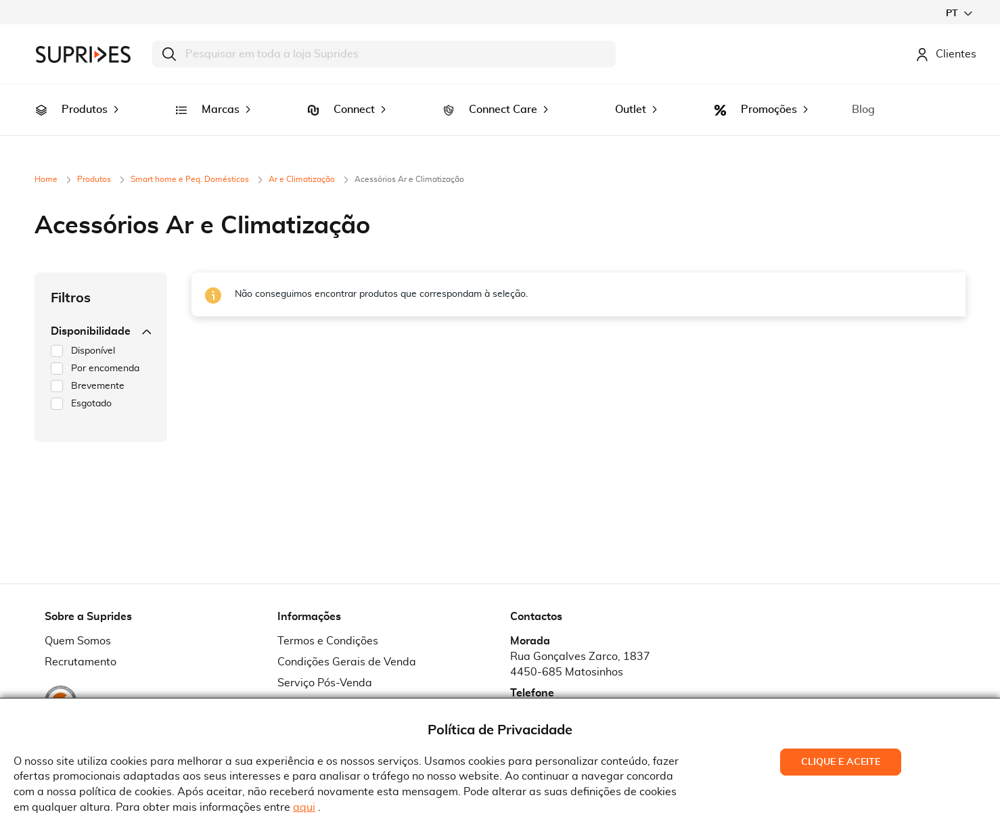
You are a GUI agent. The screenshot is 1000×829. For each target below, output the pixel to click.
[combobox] (384, 54)
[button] (958, 13)
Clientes (945, 54)
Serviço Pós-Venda (324, 664)
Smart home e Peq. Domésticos (191, 160)
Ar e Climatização (303, 160)
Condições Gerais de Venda (346, 643)
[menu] (500, 100)
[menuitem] (41, 100)
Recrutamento (80, 643)
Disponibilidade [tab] (101, 312)
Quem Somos (78, 622)
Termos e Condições (327, 622)
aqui (304, 807)
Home (47, 160)
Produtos (95, 160)
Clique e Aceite (840, 762)
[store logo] (83, 54)
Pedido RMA (308, 685)
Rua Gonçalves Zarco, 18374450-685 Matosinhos (580, 645)
